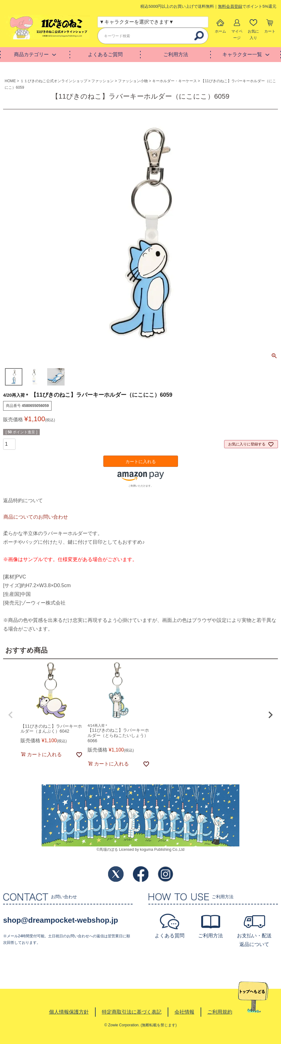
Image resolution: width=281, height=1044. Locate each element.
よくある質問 (169, 935)
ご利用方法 (175, 54)
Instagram (165, 874)
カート (269, 31)
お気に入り (253, 34)
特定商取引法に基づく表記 (131, 1012)
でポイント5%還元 (247, 6)
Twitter (116, 874)
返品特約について (23, 500)
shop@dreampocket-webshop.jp (60, 920)
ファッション (102, 81)
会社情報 (184, 1012)
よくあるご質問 (105, 54)
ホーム (220, 31)
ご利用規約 (219, 1012)
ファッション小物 (133, 81)
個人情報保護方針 (69, 1012)
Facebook (140, 874)
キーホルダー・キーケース (174, 81)
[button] (10, 715)
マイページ (236, 34)
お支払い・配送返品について (254, 940)
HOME (10, 81)
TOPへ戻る (253, 997)
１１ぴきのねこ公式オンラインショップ (53, 81)
